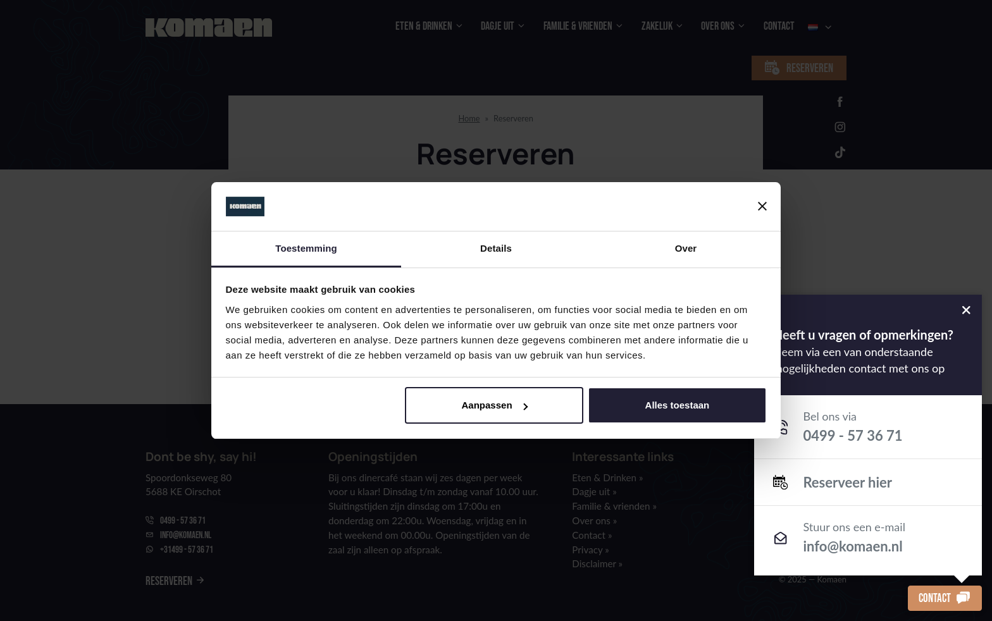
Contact (945, 598)
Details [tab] (496, 248)
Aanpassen (495, 405)
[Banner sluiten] (762, 206)
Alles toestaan (677, 405)
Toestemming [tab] (306, 248)
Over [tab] (686, 248)
